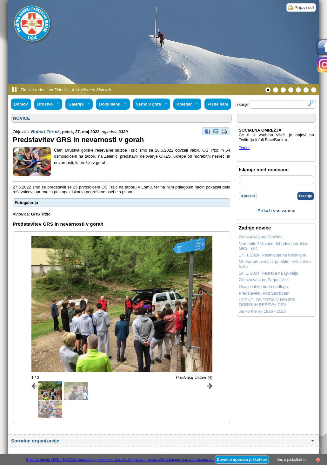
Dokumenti (111, 104)
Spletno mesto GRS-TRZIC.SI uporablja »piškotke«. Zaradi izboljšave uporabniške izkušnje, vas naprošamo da (120, 459)
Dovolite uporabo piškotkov (242, 459)
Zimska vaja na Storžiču (261, 237)
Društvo (46, 104)
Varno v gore (150, 104)
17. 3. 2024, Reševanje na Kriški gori (272, 255)
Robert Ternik (45, 131)
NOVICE (21, 118)
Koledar (185, 104)
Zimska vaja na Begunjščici (264, 279)
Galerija (77, 104)
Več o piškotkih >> (292, 459)
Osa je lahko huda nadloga (263, 286)
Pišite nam (217, 104)
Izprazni (248, 196)
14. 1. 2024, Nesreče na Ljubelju (268, 273)
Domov (21, 104)
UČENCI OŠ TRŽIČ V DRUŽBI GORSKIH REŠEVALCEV (267, 302)
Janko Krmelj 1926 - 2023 (262, 311)
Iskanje (305, 196)
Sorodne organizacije (36, 440)
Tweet (244, 147)
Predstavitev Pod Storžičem (264, 293)
